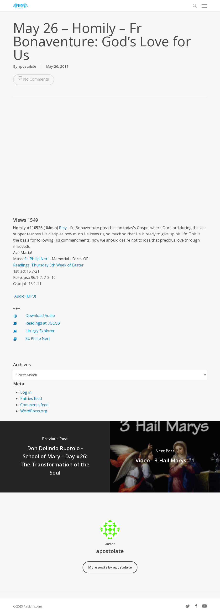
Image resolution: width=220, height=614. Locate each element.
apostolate (27, 66)
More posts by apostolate (110, 567)
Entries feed (31, 398)
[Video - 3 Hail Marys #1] (165, 456)
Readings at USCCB (43, 323)
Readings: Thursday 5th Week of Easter (48, 265)
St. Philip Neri (36, 258)
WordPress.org (33, 411)
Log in (25, 392)
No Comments (33, 79)
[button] (204, 5)
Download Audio (40, 315)
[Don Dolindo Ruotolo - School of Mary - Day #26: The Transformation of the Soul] (55, 456)
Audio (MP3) (25, 296)
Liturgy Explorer (40, 330)
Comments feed (34, 404)
